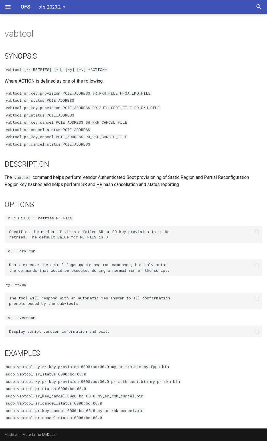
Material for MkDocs (39, 434)
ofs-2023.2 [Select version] (50, 7)
